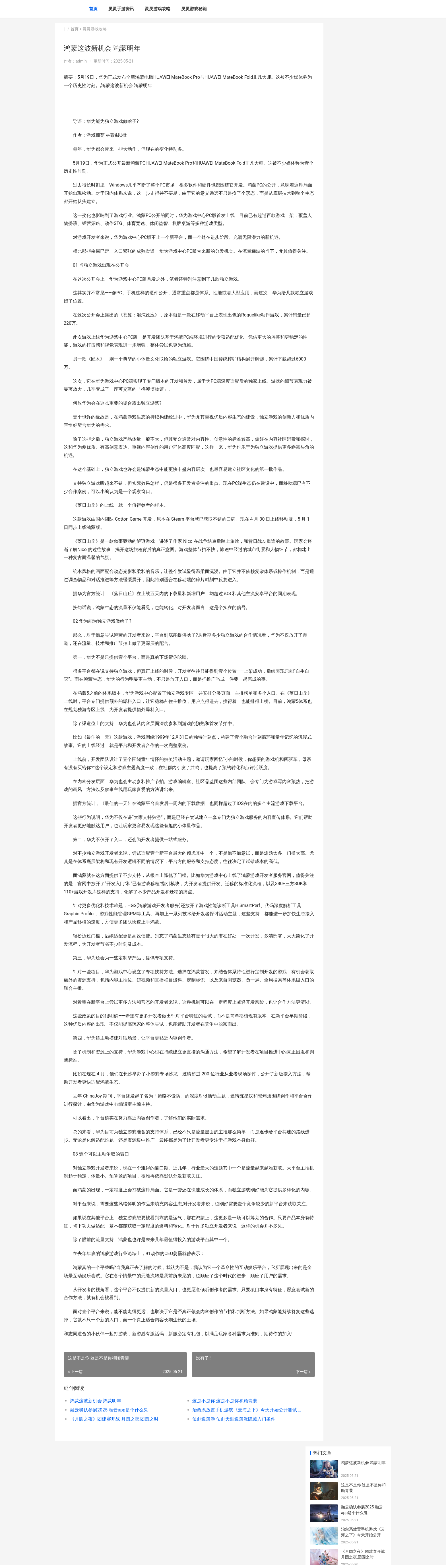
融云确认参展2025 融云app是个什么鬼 (109, 1500)
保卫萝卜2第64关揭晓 (360, 322)
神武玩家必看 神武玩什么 (363, 411)
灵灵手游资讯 (121, 8)
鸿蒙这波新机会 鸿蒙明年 (95, 1491)
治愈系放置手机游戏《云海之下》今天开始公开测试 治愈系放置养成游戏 (230, 1500)
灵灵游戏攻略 (157, 8)
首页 (93, 8)
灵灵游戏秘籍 (194, 8)
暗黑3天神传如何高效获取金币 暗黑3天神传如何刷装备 (362, 372)
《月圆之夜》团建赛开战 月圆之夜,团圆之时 (114, 1509)
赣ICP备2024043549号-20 (135, 1556)
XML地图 (162, 1556)
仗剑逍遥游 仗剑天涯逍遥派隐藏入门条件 (221, 1509)
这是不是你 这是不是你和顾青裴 (212, 1491)
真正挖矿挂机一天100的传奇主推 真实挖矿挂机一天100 (363, 286)
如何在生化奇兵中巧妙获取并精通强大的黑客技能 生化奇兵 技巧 (363, 394)
